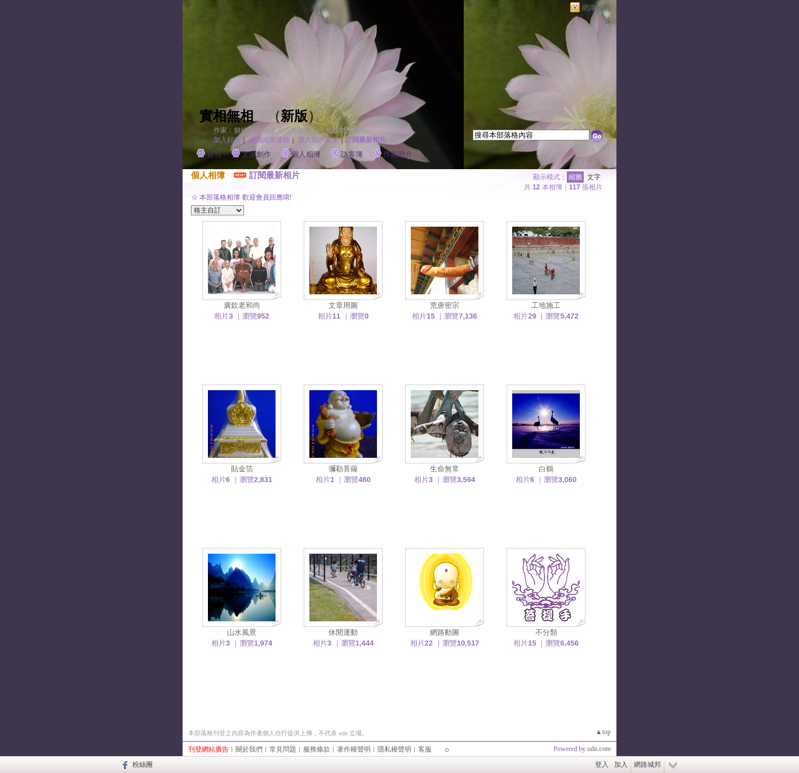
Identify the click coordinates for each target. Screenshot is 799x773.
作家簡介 (397, 154)
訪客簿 (352, 154)
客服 (425, 749)
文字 (594, 177)
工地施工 (546, 305)
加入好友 (227, 140)
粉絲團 (142, 764)
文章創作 (256, 154)
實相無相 (226, 116)
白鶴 (546, 469)
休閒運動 (343, 632)
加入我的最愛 (318, 140)
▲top (603, 732)
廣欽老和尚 (242, 305)
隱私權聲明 (394, 749)
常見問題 (282, 749)
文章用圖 (343, 305)
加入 (621, 764)
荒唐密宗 (444, 305)
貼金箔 (242, 469)
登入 (602, 764)
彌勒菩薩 (343, 469)
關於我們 (249, 749)
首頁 (214, 154)
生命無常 (444, 469)
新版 (294, 116)
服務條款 (316, 749)
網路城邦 (596, 7)
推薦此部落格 (269, 140)
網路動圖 (444, 632)
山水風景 (241, 632)
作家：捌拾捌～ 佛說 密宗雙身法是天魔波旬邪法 (286, 130)
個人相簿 (306, 154)
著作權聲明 (354, 749)
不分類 (546, 632)
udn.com (599, 749)
